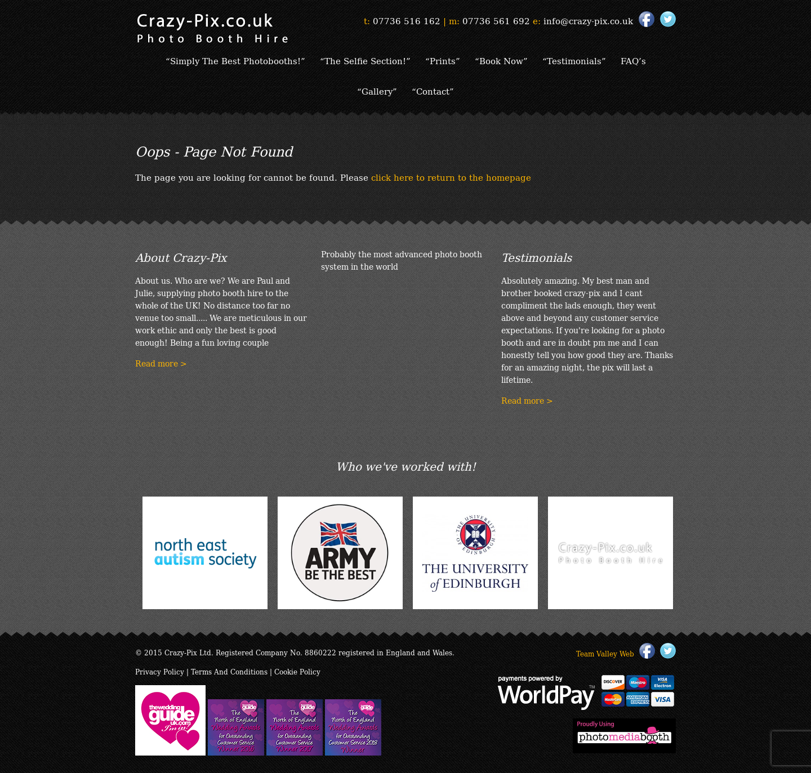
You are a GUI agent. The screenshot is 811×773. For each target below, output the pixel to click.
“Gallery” (377, 90)
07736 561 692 (496, 20)
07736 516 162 (406, 20)
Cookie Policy (297, 671)
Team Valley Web (605, 653)
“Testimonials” (574, 60)
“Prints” (442, 60)
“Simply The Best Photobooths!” (235, 60)
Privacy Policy (159, 671)
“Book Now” (501, 60)
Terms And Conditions (229, 671)
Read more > (161, 363)
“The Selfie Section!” (365, 60)
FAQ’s (633, 60)
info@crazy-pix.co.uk (588, 20)
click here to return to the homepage (451, 177)
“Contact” (433, 90)
